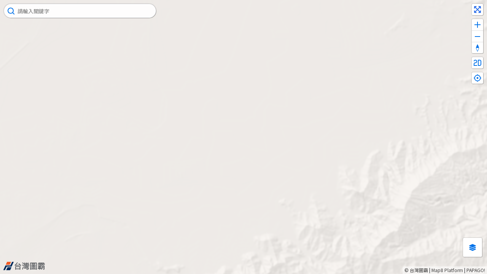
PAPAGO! (475, 270)
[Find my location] (477, 78)
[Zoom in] (477, 24)
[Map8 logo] (24, 266)
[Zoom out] (477, 36)
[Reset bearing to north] (477, 47)
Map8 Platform (447, 270)
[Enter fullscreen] (477, 9)
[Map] (243, 137)
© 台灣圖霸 (416, 270)
